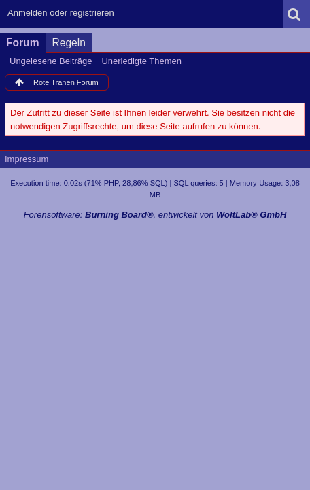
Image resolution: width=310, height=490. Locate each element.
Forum (22, 42)
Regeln (69, 42)
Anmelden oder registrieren (60, 12)
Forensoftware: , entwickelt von (155, 215)
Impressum (26, 159)
